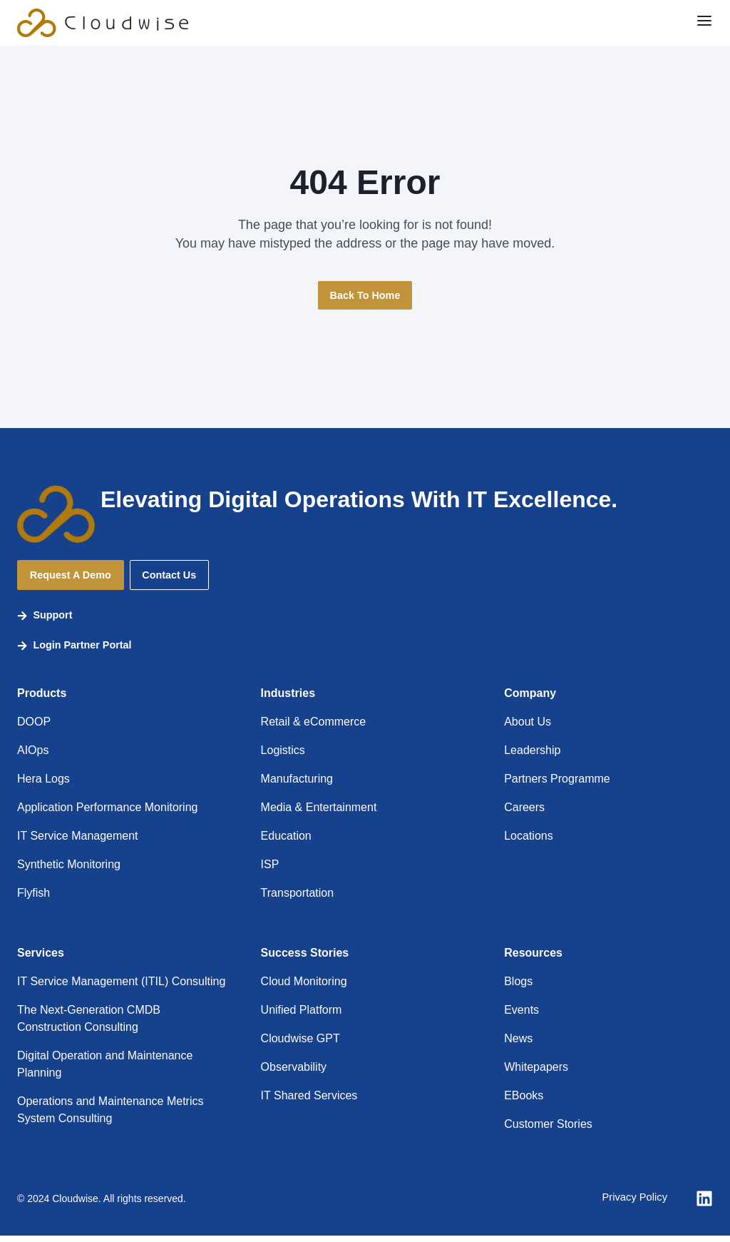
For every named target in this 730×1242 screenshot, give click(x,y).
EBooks (523, 1102)
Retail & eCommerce (313, 728)
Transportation (297, 899)
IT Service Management (77, 842)
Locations (528, 842)
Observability (294, 1073)
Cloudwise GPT (300, 1045)
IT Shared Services (309, 1102)
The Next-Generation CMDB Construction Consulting (88, 1024)
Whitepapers (536, 1073)
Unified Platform (301, 1016)
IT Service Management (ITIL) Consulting (121, 988)
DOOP (34, 728)
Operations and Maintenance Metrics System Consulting (110, 1116)
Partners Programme (557, 785)
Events (521, 1016)
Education (286, 842)
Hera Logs (43, 785)
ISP (270, 871)
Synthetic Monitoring (68, 871)
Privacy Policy (631, 1204)
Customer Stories (548, 1130)
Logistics (283, 756)
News (518, 1045)
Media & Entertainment (319, 814)
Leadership (532, 756)
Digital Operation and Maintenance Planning (104, 1070)
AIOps (32, 756)
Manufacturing (297, 785)
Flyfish (33, 899)
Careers (524, 814)
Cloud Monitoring (304, 988)
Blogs (518, 988)
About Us (527, 728)
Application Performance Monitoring (107, 814)
